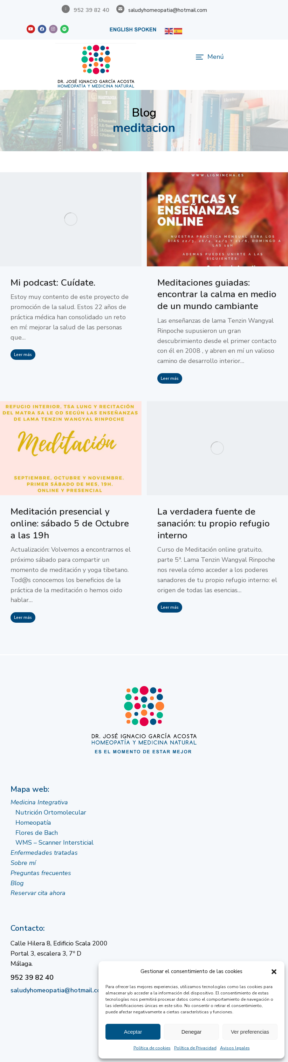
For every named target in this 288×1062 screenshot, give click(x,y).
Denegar (191, 1032)
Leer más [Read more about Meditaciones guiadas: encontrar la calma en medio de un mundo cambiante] (170, 378)
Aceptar (133, 1032)
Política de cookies (152, 1048)
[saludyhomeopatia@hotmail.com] (120, 9)
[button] (273, 971)
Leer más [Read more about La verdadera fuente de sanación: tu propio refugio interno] (170, 607)
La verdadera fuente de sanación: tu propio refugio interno (213, 523)
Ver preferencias (250, 1032)
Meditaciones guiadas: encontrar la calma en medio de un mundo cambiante (216, 295)
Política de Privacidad (195, 1048)
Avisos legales (235, 1048)
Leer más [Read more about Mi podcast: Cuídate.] (23, 354)
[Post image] (71, 219)
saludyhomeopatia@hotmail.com (167, 10)
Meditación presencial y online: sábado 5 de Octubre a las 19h (70, 523)
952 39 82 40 (32, 977)
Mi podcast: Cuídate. (53, 283)
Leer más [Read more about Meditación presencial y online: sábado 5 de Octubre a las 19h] (23, 617)
